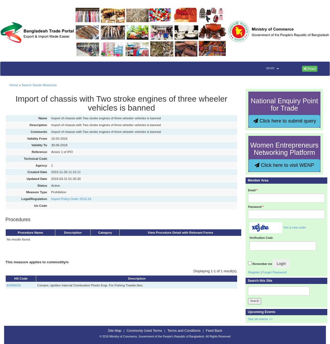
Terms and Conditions (184, 331)
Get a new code (294, 227)
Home (14, 85)
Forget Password (274, 272)
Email (253, 190)
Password (256, 206)
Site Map (114, 331)
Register (254, 272)
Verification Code (261, 237)
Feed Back (214, 331)
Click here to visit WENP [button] (284, 165)
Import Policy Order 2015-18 (71, 199)
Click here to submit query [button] (284, 121)
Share (310, 69)
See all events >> (260, 319)
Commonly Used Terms (144, 331)
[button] (269, 68)
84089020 (14, 285)
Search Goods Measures (39, 85)
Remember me (262, 263)
